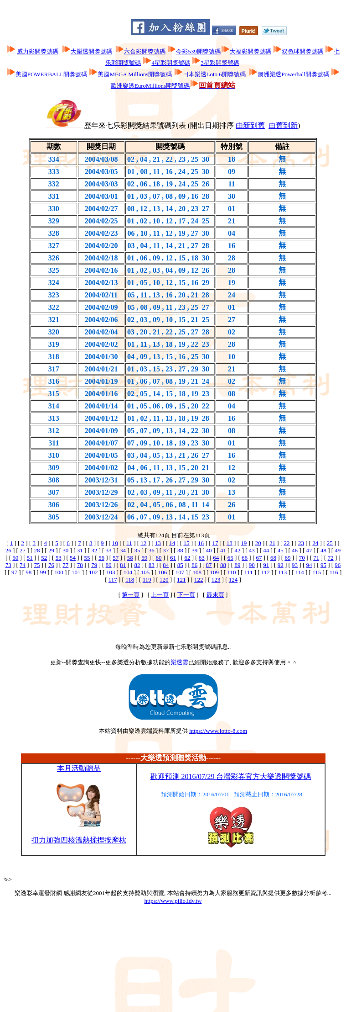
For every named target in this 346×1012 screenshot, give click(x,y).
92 (281, 565)
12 (143, 543)
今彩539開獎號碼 (198, 51)
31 (80, 550)
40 (209, 550)
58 (130, 557)
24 (315, 543)
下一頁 (186, 594)
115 (316, 572)
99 (43, 572)
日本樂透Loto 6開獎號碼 (214, 74)
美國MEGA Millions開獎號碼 (135, 74)
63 (202, 557)
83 (152, 565)
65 (230, 557)
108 (197, 572)
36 (152, 550)
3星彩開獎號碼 (220, 62)
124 (233, 579)
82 (137, 565)
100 (58, 572)
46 (295, 550)
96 (338, 565)
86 (194, 565)
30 (65, 550)
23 (301, 543)
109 (214, 572)
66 (245, 557)
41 (223, 550)
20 (258, 543)
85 (180, 565)
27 (23, 550)
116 (334, 572)
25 (330, 543)
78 (80, 565)
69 (287, 557)
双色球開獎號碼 (302, 51)
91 (266, 565)
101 (76, 572)
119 (147, 579)
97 (14, 572)
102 (93, 572)
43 (252, 550)
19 (244, 543)
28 (37, 550)
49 (338, 550)
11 (129, 543)
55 (87, 557)
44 (266, 550)
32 (94, 550)
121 (181, 579)
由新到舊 (250, 125)
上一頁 (160, 594)
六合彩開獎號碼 (144, 51)
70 (302, 557)
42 (237, 550)
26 (8, 550)
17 (215, 543)
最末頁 (215, 594)
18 (229, 543)
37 (166, 550)
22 (287, 543)
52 (44, 557)
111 (248, 572)
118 (129, 579)
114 (299, 572)
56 (101, 557)
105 (145, 572)
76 (51, 565)
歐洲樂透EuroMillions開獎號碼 (150, 85)
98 (28, 572)
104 (128, 572)
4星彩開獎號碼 (170, 62)
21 (272, 543)
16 (201, 543)
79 (94, 565)
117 (112, 579)
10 (115, 543)
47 (309, 550)
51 (30, 557)
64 (216, 557)
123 (216, 579)
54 (73, 557)
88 (223, 565)
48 (323, 550)
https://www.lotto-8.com (218, 730)
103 (110, 572)
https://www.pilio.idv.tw (173, 900)
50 (15, 557)
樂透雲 (179, 662)
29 (51, 550)
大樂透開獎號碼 (91, 51)
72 (331, 557)
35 (137, 550)
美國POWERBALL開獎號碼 (51, 74)
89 (237, 565)
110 (231, 572)
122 (198, 579)
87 (209, 565)
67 (259, 557)
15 (187, 543)
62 (187, 557)
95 (323, 565)
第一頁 (130, 594)
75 (37, 565)
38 (180, 550)
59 (144, 557)
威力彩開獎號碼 (37, 51)
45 (281, 550)
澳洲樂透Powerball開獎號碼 (293, 74)
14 (172, 543)
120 (164, 579)
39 (194, 550)
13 (158, 543)
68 (273, 557)
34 (123, 550)
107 (180, 572)
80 (109, 565)
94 (309, 565)
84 (166, 565)
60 (159, 557)
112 (265, 572)
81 (123, 565)
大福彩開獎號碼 (250, 51)
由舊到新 (283, 125)
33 (109, 550)
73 (8, 565)
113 (282, 572)
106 (162, 572)
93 (295, 565)
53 (59, 557)
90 (252, 565)
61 (173, 557)
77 (65, 565)
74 (23, 565)
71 (316, 557)
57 (116, 557)
